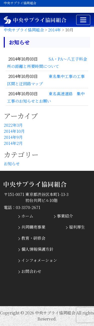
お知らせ (12, 164)
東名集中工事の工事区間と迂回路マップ (46, 80)
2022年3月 (13, 125)
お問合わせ (31, 271)
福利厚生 (77, 227)
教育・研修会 (33, 238)
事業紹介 (65, 216)
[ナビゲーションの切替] (83, 20)
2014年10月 (14, 131)
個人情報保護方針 (37, 249)
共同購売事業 (33, 227)
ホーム (27, 216)
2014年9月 (13, 137)
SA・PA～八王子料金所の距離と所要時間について (47, 62)
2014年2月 (13, 143)
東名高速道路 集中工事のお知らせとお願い (46, 97)
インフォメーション (39, 260)
